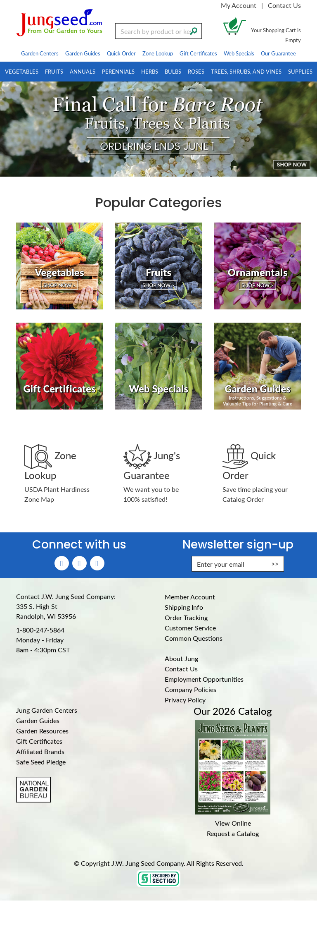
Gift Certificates (39, 741)
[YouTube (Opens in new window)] (97, 563)
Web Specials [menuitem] (239, 53)
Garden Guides (37, 720)
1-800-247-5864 (40, 629)
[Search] (193, 30)
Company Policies (190, 689)
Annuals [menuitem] (82, 71)
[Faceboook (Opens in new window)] (61, 563)
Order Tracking (186, 617)
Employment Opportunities (204, 679)
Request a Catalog (233, 833)
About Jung (181, 658)
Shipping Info (184, 607)
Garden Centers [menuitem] (40, 53)
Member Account (190, 596)
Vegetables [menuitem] (21, 71)
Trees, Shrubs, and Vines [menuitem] (246, 71)
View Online (233, 823)
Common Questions (193, 638)
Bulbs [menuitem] (173, 71)
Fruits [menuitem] (54, 71)
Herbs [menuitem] (149, 71)
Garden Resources (42, 730)
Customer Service (190, 627)
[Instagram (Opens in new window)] (79, 563)
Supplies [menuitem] (300, 71)
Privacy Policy (185, 699)
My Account (238, 5)
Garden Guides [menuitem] (82, 53)
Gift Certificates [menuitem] (198, 53)
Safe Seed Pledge (41, 761)
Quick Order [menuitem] (121, 53)
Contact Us (284, 5)
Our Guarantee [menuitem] (278, 53)
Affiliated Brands (40, 751)
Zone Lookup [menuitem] (157, 53)
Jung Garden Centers (46, 710)
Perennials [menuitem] (118, 71)
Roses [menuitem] (196, 71)
